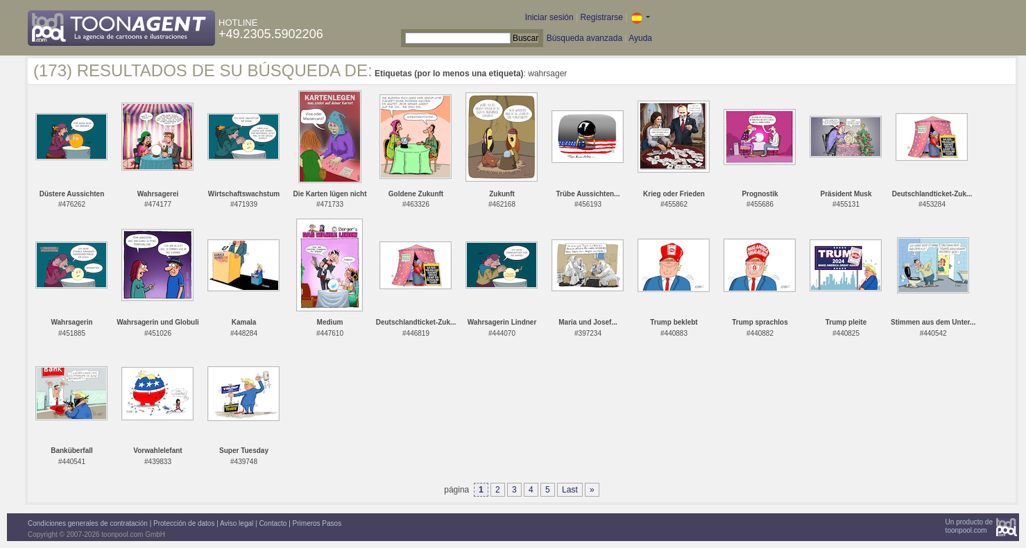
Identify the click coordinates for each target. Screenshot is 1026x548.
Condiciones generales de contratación (88, 523)
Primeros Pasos (317, 523)
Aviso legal (236, 523)
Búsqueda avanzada (584, 38)
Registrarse (601, 17)
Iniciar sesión (549, 17)
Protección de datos (183, 523)
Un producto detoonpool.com (969, 526)
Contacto (273, 523)
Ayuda (640, 38)
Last (570, 490)
